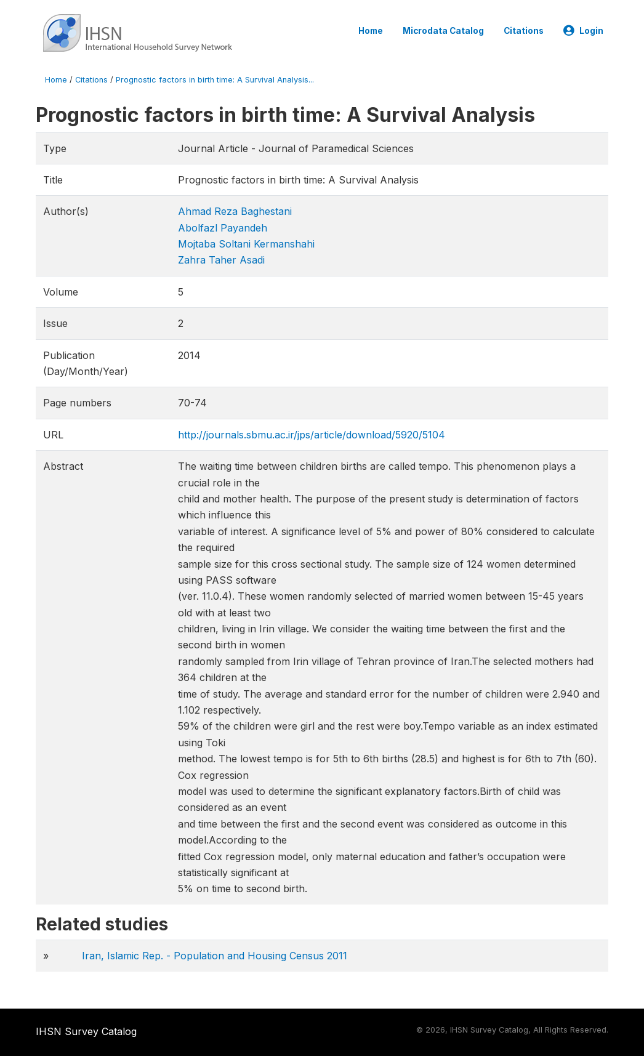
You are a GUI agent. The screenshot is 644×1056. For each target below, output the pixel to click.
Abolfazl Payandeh (222, 228)
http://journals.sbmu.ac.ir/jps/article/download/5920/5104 (311, 435)
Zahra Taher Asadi (221, 260)
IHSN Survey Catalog (86, 1031)
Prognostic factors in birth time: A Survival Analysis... (215, 79)
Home (370, 31)
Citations (524, 31)
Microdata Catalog (443, 31)
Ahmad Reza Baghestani (235, 211)
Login (583, 31)
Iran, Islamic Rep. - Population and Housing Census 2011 (214, 955)
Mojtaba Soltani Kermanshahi (246, 244)
